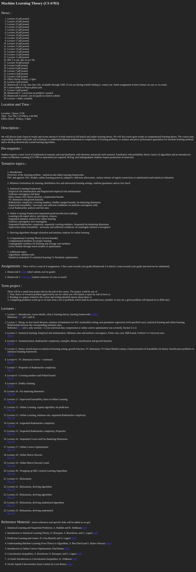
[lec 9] (10, 386)
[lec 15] (11, 434)
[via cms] (27, 277)
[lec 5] (10, 354)
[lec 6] (10, 362)
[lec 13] (11, 418)
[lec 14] (11, 426)
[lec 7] (10, 370)
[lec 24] (11, 505)
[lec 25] (11, 513)
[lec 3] (10, 335)
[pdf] (25, 272)
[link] (73, 538)
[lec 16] (11, 441)
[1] (20, 317)
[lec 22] (11, 489)
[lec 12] (11, 410)
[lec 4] (10, 343)
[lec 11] (11, 402)
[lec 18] (11, 457)
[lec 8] (10, 378)
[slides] (94, 314)
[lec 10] (11, 394)
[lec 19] (11, 465)
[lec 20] (11, 473)
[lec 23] (11, 497)
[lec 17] (11, 449)
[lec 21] (11, 481)
